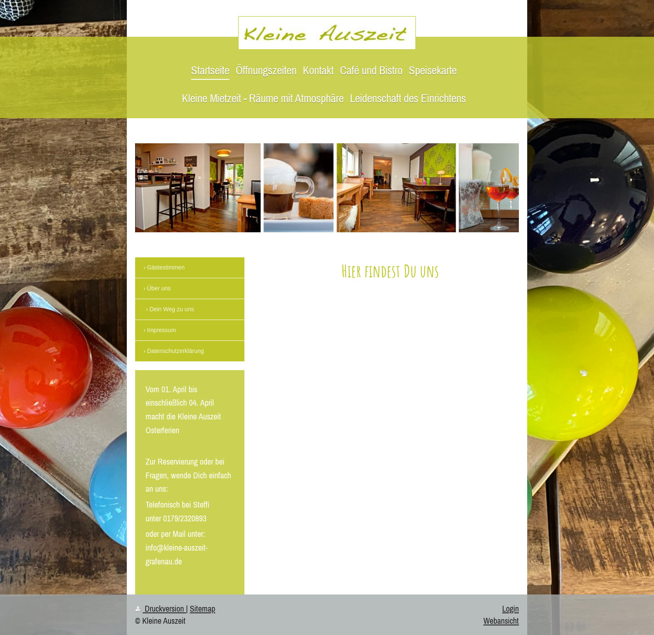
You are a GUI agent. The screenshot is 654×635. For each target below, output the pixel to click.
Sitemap (202, 608)
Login (510, 608)
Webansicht (501, 620)
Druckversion (160, 608)
